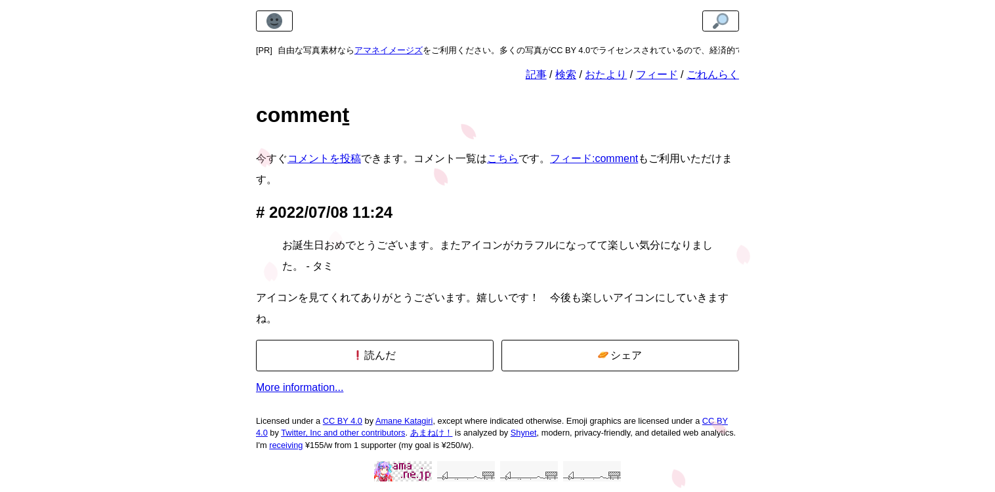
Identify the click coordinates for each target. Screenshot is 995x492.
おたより (606, 74)
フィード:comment (594, 158)
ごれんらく (713, 74)
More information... (299, 387)
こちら (503, 158)
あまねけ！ (431, 433)
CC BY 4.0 (342, 421)
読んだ (374, 355)
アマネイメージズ (388, 50)
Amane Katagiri (404, 421)
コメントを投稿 (324, 158)
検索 (565, 74)
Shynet (524, 433)
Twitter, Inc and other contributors (343, 433)
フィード (657, 74)
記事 (536, 74)
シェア (620, 355)
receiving (286, 445)
